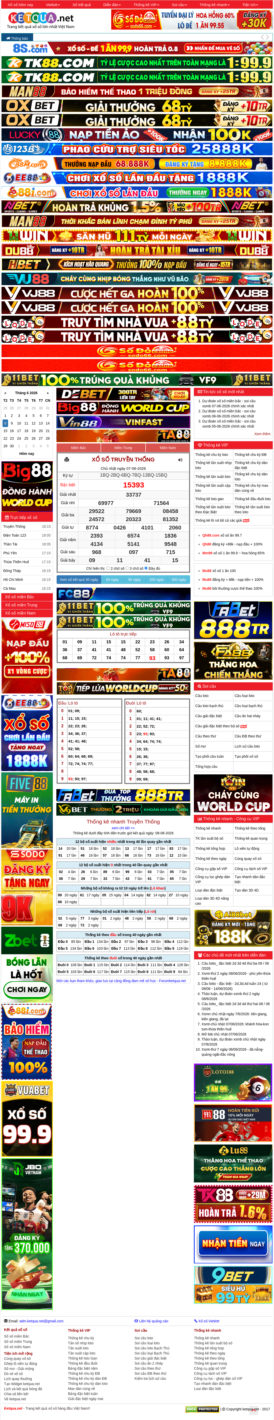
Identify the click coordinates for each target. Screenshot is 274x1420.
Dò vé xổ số (13, 1374)
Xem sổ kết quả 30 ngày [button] (79, 580)
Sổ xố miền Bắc (16, 1336)
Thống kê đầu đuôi (82, 1363)
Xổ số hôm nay (20, 5)
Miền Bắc (78, 448)
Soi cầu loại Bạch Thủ (151, 1353)
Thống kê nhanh (208, 828)
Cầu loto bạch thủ (209, 706)
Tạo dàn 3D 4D (247, 890)
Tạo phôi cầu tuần (209, 756)
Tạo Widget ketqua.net (22, 1384)
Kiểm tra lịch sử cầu (150, 1378)
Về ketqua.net (15, 1399)
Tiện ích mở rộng (18, 1353)
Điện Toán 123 (27, 535)
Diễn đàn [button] (112, 5)
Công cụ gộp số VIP (211, 869)
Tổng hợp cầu (206, 767)
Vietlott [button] (53, 5)
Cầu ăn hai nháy (247, 716)
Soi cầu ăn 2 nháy (148, 1363)
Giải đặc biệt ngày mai (85, 1399)
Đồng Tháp (27, 570)
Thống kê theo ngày (211, 859)
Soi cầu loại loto (146, 1343)
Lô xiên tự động (247, 848)
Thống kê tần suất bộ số (213, 1343)
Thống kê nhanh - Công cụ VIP (230, 819)
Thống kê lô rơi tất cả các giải (222, 520)
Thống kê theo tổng (250, 828)
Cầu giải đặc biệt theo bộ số (221, 726)
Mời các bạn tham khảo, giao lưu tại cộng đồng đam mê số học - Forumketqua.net (121, 981)
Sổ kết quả (82, 5)
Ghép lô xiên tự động (20, 1364)
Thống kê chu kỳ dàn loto (88, 1384)
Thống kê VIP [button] (146, 5)
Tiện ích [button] (250, 5)
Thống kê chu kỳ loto (211, 455)
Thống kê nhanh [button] (215, 5)
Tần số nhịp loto (81, 1343)
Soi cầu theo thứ (147, 1368)
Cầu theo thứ (205, 736)
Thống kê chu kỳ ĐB (250, 455)
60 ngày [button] (112, 580)
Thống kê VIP (215, 445)
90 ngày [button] (134, 580)
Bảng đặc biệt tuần (83, 1394)
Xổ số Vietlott (206, 1321)
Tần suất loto (78, 1348)
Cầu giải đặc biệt (208, 716)
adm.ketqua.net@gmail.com (41, 1321)
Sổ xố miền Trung (18, 1342)
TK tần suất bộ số (209, 838)
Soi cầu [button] (179, 5)
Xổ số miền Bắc (20, 597)
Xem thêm (262, 434)
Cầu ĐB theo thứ (248, 736)
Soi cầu (208, 686)
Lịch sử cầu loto (247, 746)
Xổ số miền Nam (21, 613)
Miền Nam (168, 448)
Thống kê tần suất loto (213, 477)
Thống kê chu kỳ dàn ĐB (87, 1378)
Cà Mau (27, 588)
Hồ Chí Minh (27, 579)
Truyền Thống (27, 526)
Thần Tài (27, 544)
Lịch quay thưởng (18, 1379)
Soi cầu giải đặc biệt (150, 1358)
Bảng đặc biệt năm (83, 1368)
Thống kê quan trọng (251, 838)
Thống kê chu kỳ (81, 1338)
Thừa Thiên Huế (27, 561)
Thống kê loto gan (209, 499)
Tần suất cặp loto (81, 1353)
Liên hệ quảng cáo (151, 1321)
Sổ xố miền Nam (17, 1347)
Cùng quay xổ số (248, 859)
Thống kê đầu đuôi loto (253, 499)
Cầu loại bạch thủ (249, 706)
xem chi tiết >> (123, 828)
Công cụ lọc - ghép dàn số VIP (218, 1378)
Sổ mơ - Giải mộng (19, 1369)
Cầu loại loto (244, 696)
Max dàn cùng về (81, 1389)
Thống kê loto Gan (82, 1358)
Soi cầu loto (143, 1338)
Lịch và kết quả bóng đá (23, 1389)
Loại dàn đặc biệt (208, 890)
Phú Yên (27, 553)
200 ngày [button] (156, 580)
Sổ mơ (200, 746)
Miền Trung (123, 448)
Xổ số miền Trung (21, 605)
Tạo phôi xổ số (246, 756)
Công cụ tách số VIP (251, 869)
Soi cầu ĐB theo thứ (150, 1373)
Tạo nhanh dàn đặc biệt (213, 1384)
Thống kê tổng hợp (210, 848)
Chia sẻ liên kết (16, 1394)
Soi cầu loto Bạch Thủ (151, 1348)
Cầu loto (202, 696)
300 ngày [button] (179, 580)
